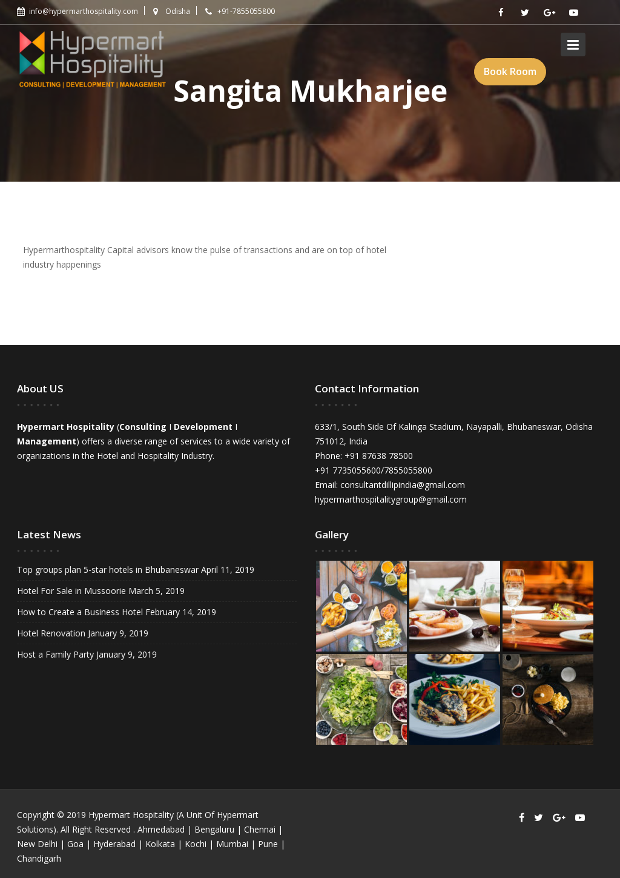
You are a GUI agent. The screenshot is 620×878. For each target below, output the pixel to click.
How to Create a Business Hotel (81, 612)
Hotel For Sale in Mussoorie (72, 590)
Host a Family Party (56, 653)
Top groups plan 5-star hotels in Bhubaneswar (108, 570)
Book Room (510, 71)
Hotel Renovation (52, 632)
